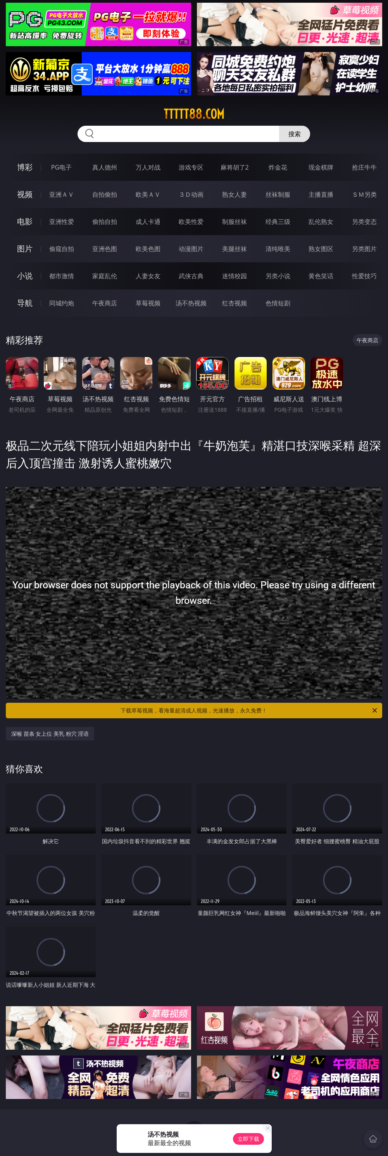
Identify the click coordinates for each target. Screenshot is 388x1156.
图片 (25, 248)
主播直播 (321, 194)
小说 (25, 275)
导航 (25, 303)
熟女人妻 (234, 194)
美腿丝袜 (234, 248)
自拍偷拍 (104, 194)
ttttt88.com (194, 114)
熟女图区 (321, 248)
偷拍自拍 (104, 221)
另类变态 (364, 221)
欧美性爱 (191, 221)
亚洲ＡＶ (61, 194)
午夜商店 (104, 303)
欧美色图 (148, 248)
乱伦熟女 (321, 221)
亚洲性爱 (61, 221)
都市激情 (61, 276)
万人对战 (148, 167)
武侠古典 (191, 276)
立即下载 (248, 1138)
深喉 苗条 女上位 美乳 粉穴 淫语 (50, 733)
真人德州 (104, 167)
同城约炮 (61, 303)
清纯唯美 (278, 248)
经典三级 (278, 221)
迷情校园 (234, 276)
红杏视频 (234, 303)
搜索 (294, 134)
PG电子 (61, 167)
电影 (25, 221)
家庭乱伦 (104, 276)
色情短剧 (278, 303)
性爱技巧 (364, 276)
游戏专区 (191, 167)
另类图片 (364, 248)
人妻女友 (148, 276)
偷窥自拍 (61, 248)
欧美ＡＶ (148, 194)
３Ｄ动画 (191, 194)
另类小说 (278, 276)
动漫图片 (191, 248)
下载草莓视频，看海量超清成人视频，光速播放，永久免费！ (249, 710)
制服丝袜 (234, 221)
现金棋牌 (321, 167)
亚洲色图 (104, 248)
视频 (25, 194)
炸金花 (278, 167)
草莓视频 (148, 303)
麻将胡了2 (235, 167)
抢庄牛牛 (364, 167)
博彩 (25, 167)
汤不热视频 (191, 303)
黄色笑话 (321, 276)
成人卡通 (148, 221)
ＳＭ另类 (364, 194)
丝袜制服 (278, 194)
